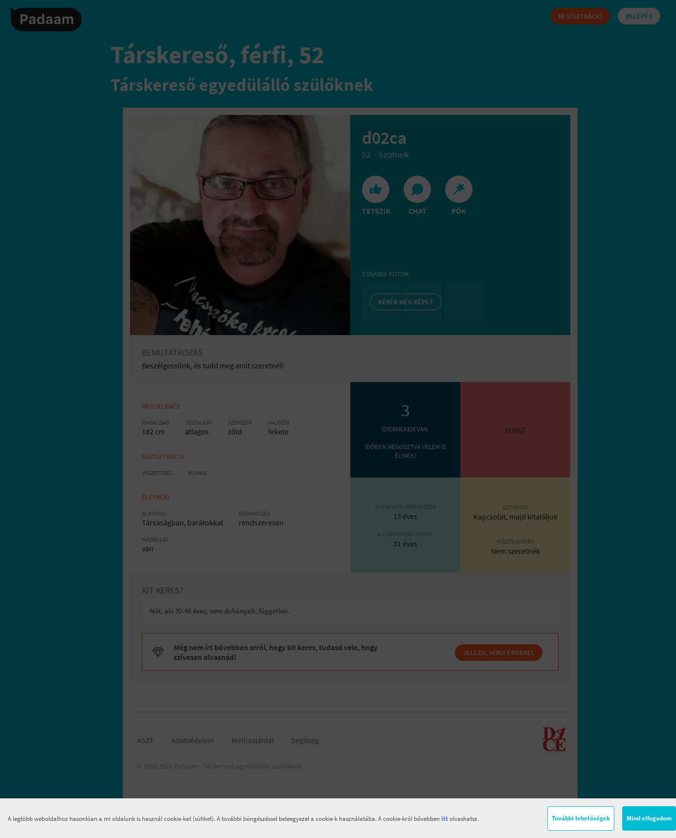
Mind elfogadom (649, 818)
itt (444, 819)
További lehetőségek (581, 818)
